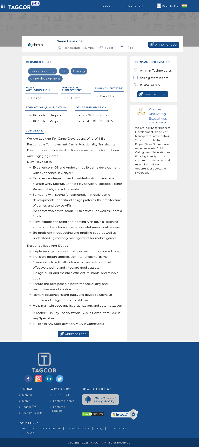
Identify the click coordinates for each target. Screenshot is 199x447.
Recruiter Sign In (30, 412)
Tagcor (27, 406)
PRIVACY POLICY (75, 428)
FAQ (96, 428)
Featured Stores (62, 400)
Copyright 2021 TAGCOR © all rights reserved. (99, 442)
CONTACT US (115, 428)
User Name (172, 6)
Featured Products (58, 408)
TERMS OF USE (47, 428)
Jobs (108, 5)
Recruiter (136, 5)
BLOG (26, 433)
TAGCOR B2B (60, 394)
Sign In (25, 400)
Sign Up (25, 394)
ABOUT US (26, 428)
